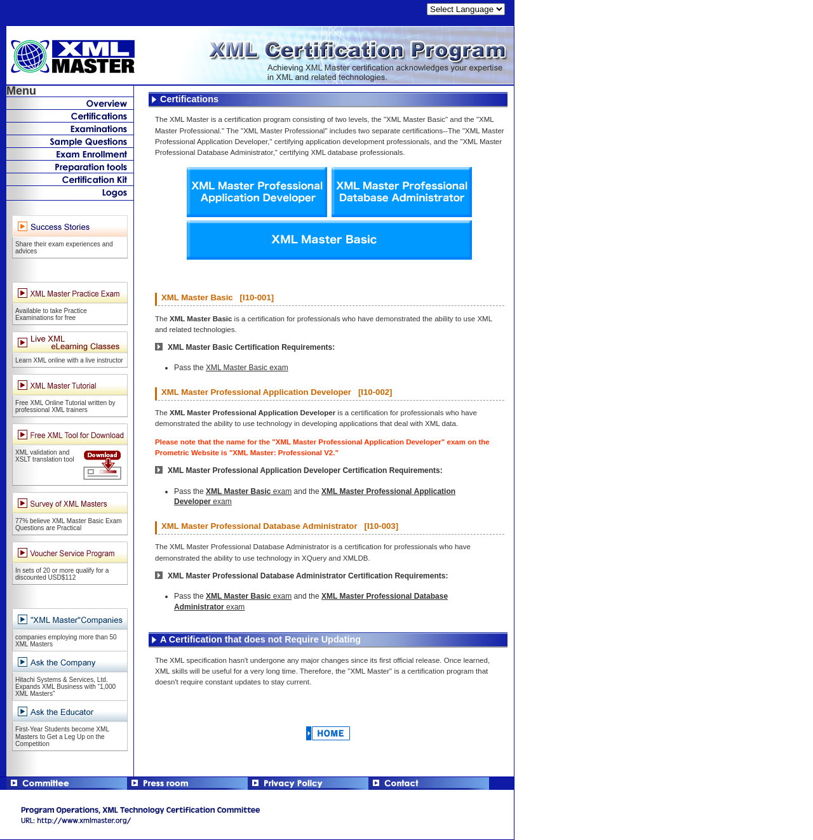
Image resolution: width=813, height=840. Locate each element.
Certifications (69, 115)
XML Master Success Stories (70, 226)
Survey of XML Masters (70, 503)
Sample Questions (69, 141)
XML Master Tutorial (70, 385)
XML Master (257, 55)
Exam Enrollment (69, 153)
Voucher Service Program (70, 553)
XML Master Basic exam (247, 367)
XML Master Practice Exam (70, 293)
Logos (69, 193)
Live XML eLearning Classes (70, 342)
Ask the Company (70, 662)
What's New (69, 103)
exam (249, 491)
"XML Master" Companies (70, 434)
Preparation (69, 166)
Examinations (69, 128)
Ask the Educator (70, 711)
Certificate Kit (69, 179)
